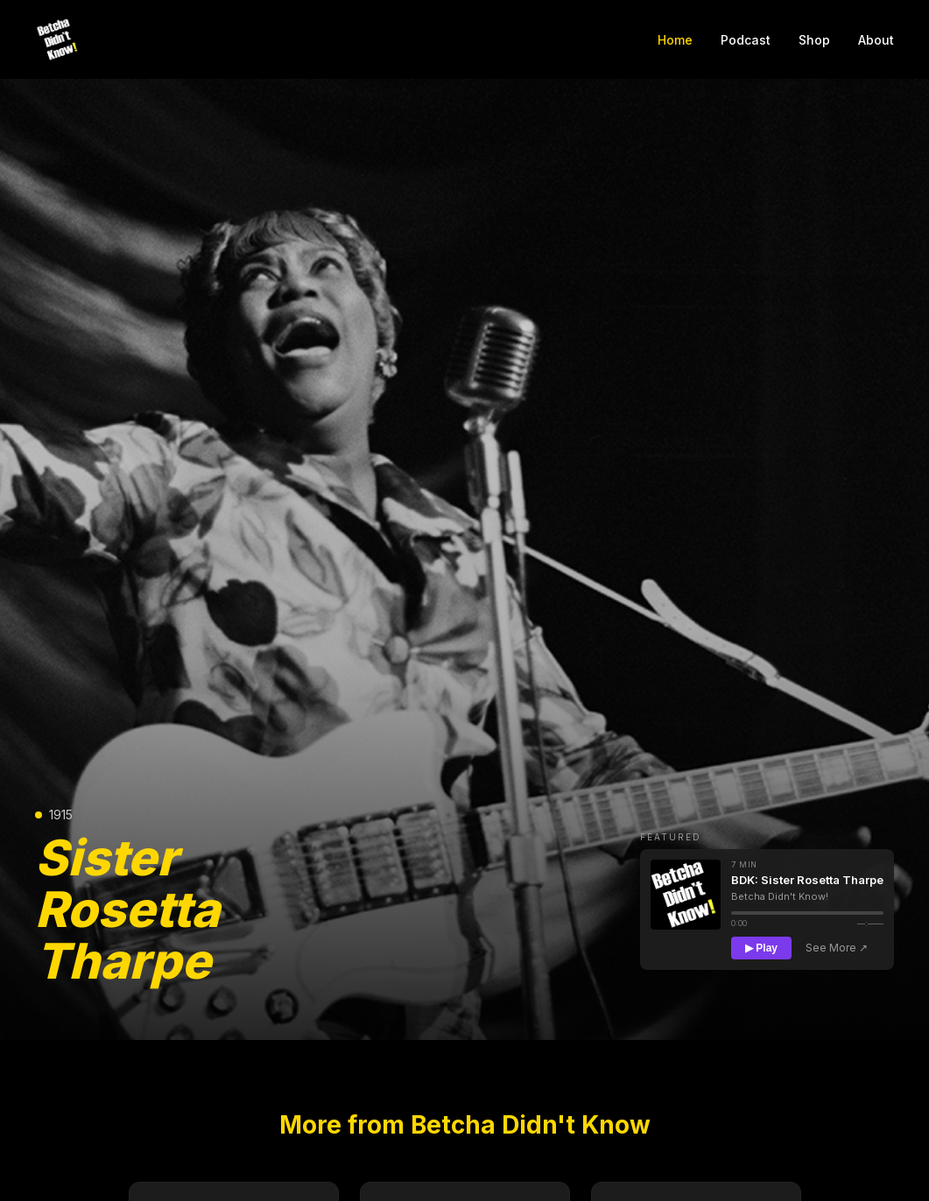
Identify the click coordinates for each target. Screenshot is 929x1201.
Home (675, 39)
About (876, 39)
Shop (814, 39)
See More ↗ (837, 947)
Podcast (746, 39)
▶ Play (761, 948)
